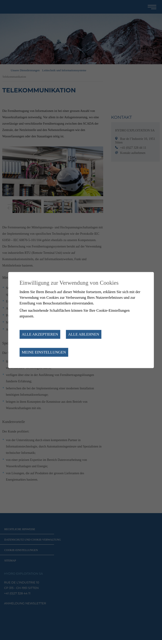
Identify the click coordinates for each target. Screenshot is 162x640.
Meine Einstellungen (44, 352)
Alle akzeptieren (40, 334)
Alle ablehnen (83, 334)
